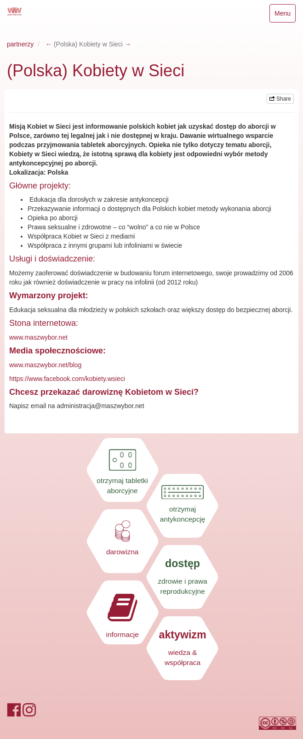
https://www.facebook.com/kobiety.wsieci (67, 378)
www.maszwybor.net (38, 337)
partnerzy (20, 44)
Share (280, 99)
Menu (285, 15)
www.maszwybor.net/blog (45, 365)
